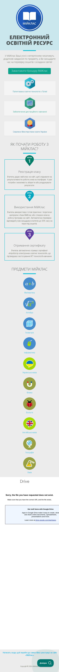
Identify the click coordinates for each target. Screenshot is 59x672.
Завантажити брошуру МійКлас (29, 70)
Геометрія (29, 332)
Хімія (29, 472)
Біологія (29, 412)
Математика (29, 292)
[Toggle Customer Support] (45, 663)
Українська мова (29, 372)
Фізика (29, 392)
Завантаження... (29, 563)
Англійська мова (29, 432)
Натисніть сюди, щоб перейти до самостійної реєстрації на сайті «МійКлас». (30, 653)
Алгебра (29, 312)
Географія (29, 452)
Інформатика (29, 352)
